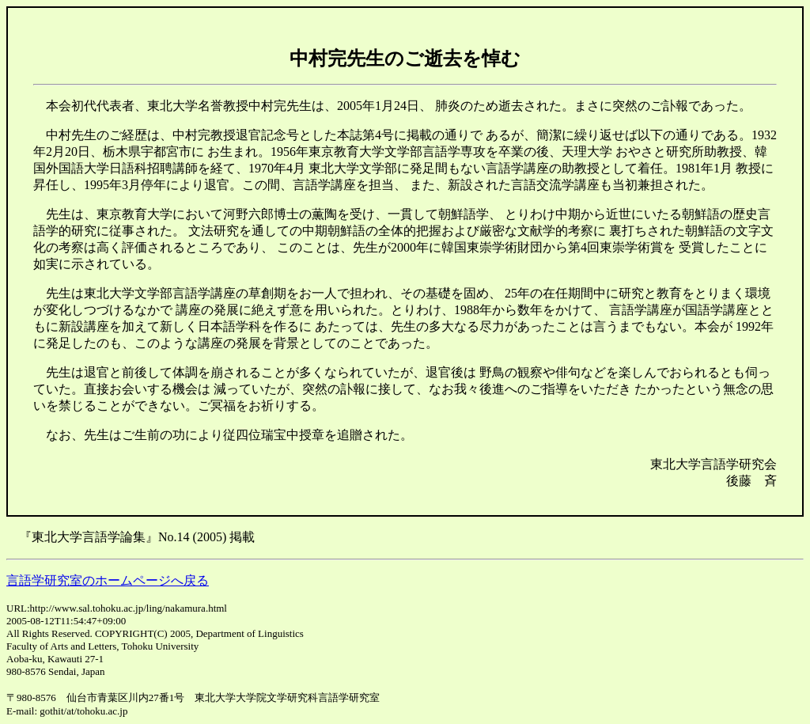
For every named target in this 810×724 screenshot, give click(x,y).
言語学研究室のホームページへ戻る (107, 580)
